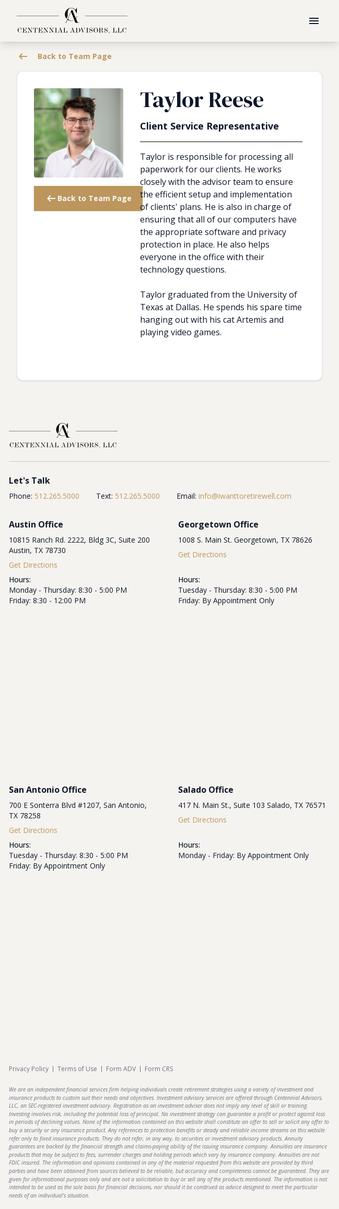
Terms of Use (77, 1069)
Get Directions (33, 565)
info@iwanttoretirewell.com (244, 496)
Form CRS (159, 1069)
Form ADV (121, 1069)
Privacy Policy (29, 1069)
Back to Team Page (64, 56)
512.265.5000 (56, 496)
